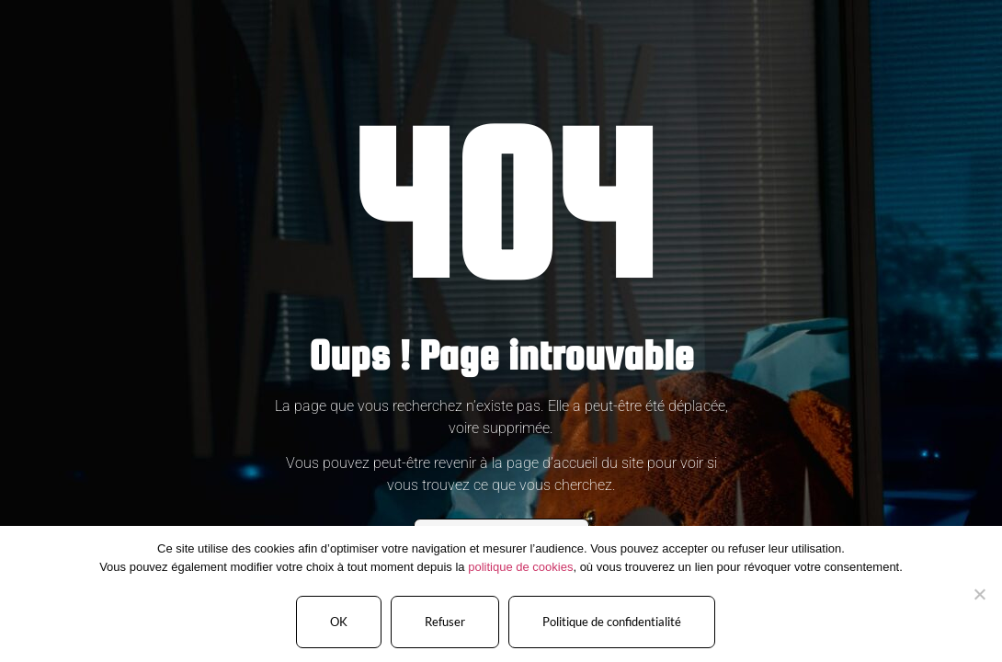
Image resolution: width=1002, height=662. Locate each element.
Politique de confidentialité (611, 621)
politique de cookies (520, 567)
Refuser (445, 621)
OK (338, 621)
